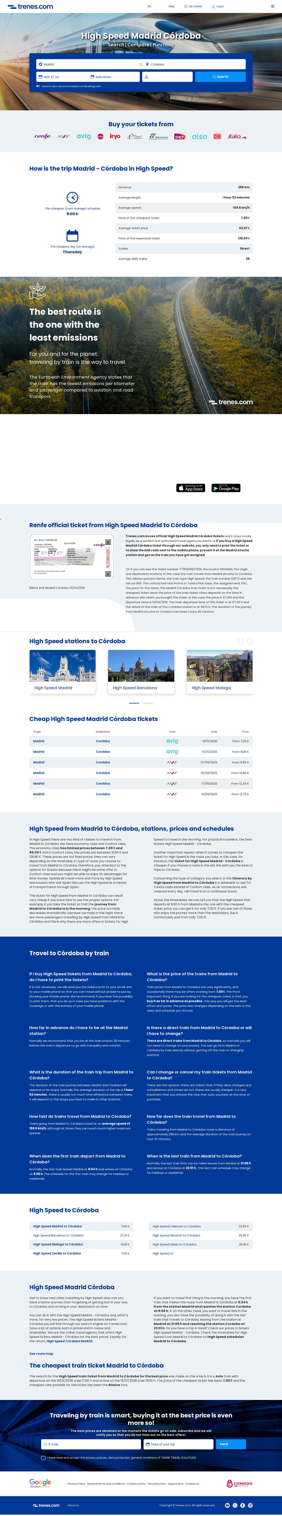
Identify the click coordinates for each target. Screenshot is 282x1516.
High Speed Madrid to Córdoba (57, 1226)
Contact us (192, 1483)
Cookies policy (136, 1483)
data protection (119, 1458)
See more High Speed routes (210, 641)
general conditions (144, 1458)
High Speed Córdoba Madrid (69, 1341)
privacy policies (96, 1458)
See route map (41, 1353)
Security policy (157, 1483)
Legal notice (175, 1483)
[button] (134, 703)
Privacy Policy (76, 1483)
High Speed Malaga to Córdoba (58, 1244)
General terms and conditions (106, 1483)
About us (73, 1505)
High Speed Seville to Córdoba (57, 1253)
